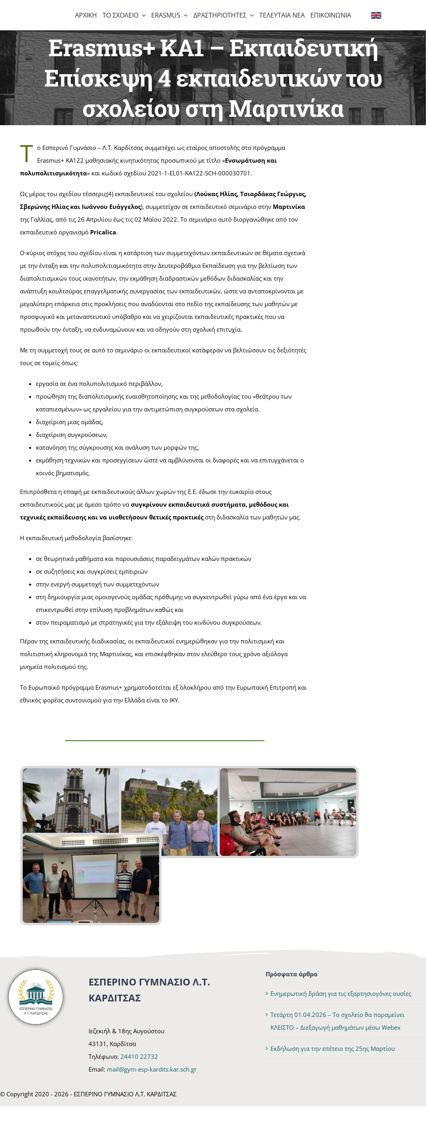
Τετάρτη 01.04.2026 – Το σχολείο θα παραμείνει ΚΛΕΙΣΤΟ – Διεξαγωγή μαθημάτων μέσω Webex (370, 435)
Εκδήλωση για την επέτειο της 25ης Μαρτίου (363, 494)
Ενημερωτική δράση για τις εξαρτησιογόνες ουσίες (371, 376)
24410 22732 (139, 1056)
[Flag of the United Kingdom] (376, 15)
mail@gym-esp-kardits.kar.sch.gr (152, 1069)
